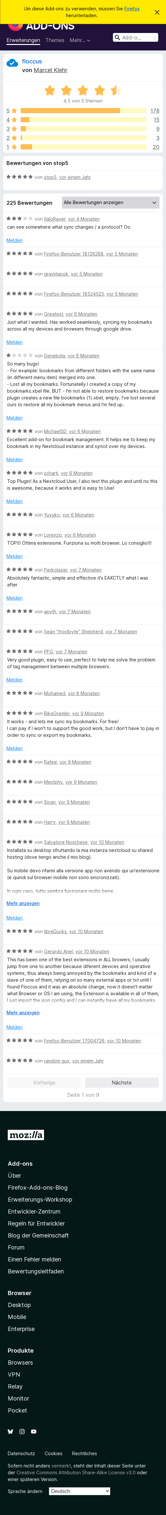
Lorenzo (53, 535)
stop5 (50, 177)
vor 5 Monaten (122, 253)
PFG (48, 651)
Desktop (19, 1305)
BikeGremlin (57, 713)
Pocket (17, 1410)
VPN (14, 1374)
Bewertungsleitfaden (36, 1271)
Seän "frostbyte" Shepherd (73, 631)
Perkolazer (55, 569)
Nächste (122, 1082)
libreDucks (55, 931)
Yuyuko (52, 515)
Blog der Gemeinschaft (38, 1235)
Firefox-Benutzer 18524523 (74, 294)
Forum (16, 1247)
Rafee (50, 762)
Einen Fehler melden (34, 1259)
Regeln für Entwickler (36, 1223)
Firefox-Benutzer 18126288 (74, 253)
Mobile (17, 1316)
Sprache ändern (25, 1491)
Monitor (18, 1398)
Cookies (53, 1453)
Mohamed (54, 693)
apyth (50, 611)
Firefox (132, 8)
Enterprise (21, 1328)
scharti (51, 473)
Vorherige (44, 1082)
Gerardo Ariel (58, 951)
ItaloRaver (54, 219)
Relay (15, 1386)
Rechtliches (84, 1453)
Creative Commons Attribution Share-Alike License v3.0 (76, 1472)
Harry (50, 822)
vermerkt (61, 1465)
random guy (57, 1060)
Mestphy (53, 782)
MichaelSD (55, 431)
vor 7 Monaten (86, 569)
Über (14, 1175)
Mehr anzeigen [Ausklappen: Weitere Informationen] (22, 903)
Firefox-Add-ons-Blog (38, 1187)
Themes (54, 40)
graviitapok (56, 274)
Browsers (20, 1362)
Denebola (54, 355)
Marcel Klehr (50, 70)
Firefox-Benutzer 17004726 (74, 1040)
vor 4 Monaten (84, 219)
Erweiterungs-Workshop (40, 1199)
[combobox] (135, 37)
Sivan (50, 802)
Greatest (53, 314)
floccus (32, 61)
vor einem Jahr (75, 177)
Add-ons (20, 1163)
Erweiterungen (23, 40)
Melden (14, 240)
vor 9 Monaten (88, 713)
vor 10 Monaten (107, 842)
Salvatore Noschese (66, 842)
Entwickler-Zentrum (34, 1211)
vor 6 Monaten (81, 314)
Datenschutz (21, 1453)
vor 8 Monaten (84, 693)
